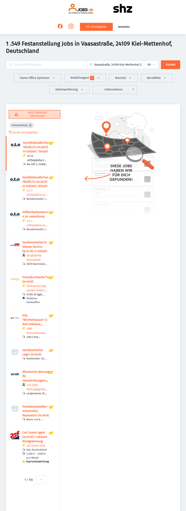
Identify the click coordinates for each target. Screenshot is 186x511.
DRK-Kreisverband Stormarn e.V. (35, 333)
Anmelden (124, 26)
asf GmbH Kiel (36, 445)
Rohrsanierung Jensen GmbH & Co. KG (37, 290)
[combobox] (46, 64)
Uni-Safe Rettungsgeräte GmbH (37, 389)
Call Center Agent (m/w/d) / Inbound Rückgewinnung (34, 437)
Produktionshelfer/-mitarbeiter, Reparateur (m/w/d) (35, 411)
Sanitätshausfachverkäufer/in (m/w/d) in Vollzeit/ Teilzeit (36, 147)
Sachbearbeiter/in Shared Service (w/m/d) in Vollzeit (34, 247)
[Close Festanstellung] (30, 125)
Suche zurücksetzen (23, 132)
